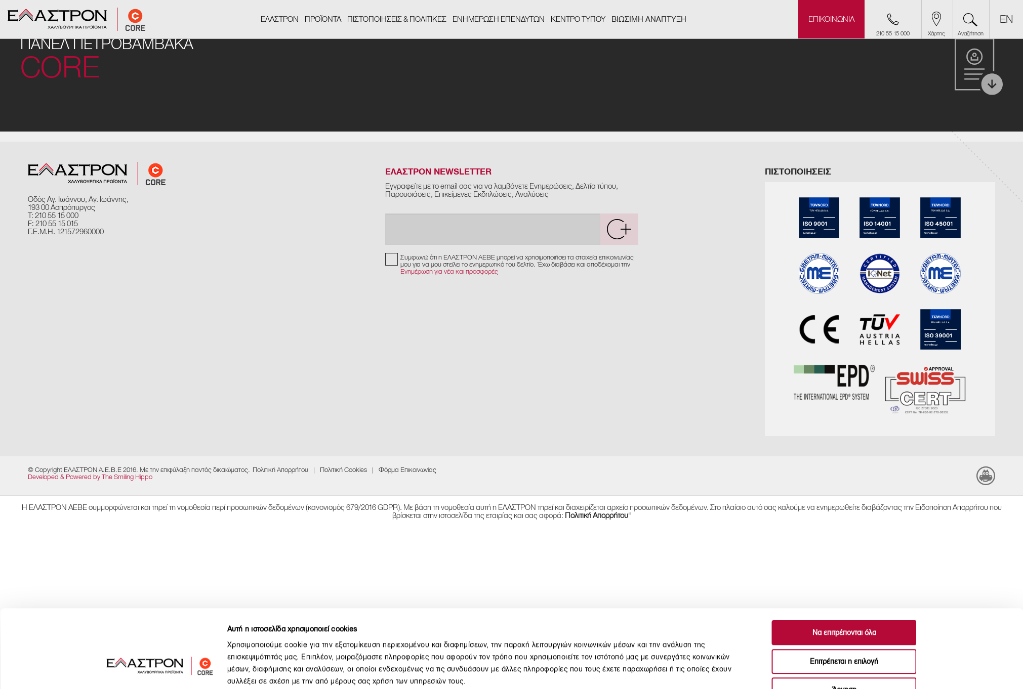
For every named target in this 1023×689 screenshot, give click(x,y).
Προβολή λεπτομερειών (658, 669)
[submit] (619, 229)
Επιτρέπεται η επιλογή (844, 596)
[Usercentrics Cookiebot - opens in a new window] (159, 669)
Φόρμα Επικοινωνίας (407, 469)
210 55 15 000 (56, 215)
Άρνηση (844, 625)
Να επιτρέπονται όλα (844, 568)
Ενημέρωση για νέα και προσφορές (449, 271)
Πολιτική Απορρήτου (280, 469)
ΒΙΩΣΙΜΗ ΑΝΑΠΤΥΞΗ (648, 19)
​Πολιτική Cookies (343, 469)
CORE (59, 67)
